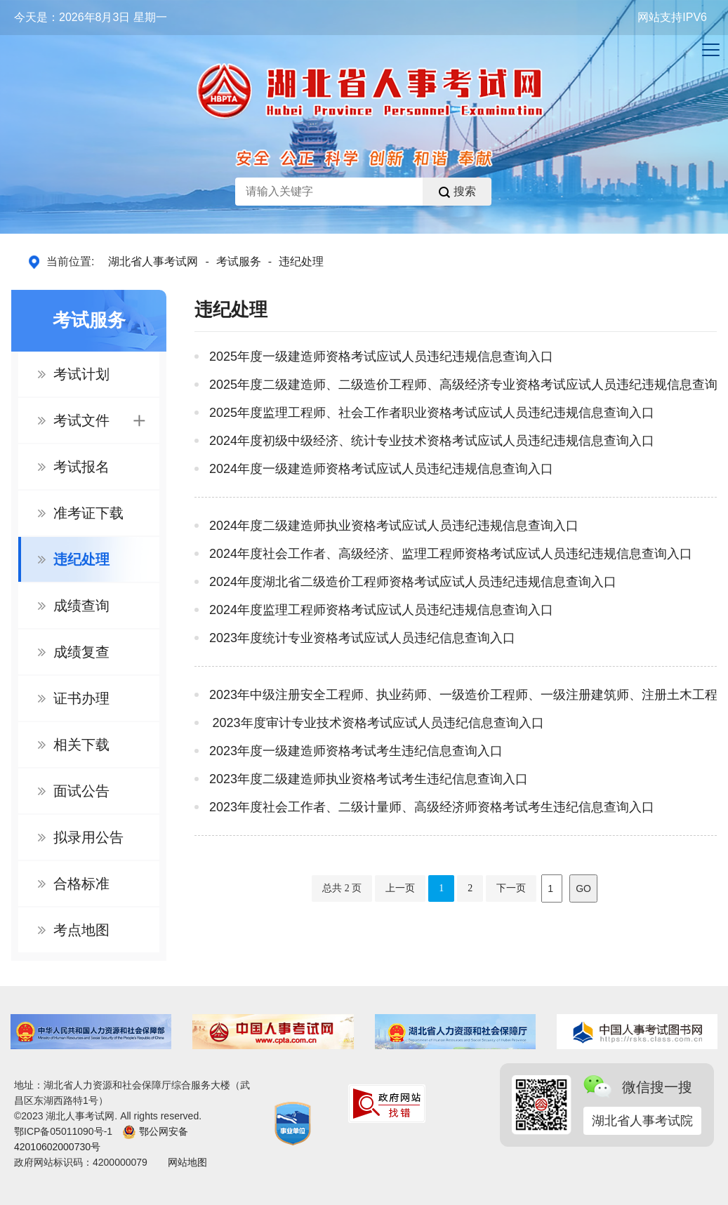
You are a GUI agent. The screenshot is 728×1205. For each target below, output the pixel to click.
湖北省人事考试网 (153, 261)
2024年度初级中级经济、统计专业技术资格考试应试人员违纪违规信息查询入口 (431, 441)
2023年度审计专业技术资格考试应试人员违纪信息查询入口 (376, 723)
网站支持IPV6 (672, 17)
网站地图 (187, 1162)
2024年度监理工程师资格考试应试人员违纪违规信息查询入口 (381, 610)
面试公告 (81, 791)
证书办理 (81, 698)
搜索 (457, 191)
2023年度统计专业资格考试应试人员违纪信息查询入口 (362, 638)
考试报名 (81, 466)
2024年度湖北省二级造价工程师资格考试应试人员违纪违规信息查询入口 (412, 582)
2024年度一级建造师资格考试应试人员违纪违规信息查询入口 (381, 469)
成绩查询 (81, 605)
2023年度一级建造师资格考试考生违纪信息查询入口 (356, 751)
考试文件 (99, 420)
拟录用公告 (88, 837)
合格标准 (81, 883)
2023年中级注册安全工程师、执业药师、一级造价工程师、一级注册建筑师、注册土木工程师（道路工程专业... (463, 695)
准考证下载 (88, 513)
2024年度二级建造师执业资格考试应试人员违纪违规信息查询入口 (393, 526)
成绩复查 (81, 652)
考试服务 (238, 261)
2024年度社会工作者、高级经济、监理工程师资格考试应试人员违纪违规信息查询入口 (450, 554)
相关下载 (81, 744)
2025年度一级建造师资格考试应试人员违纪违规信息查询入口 (381, 356)
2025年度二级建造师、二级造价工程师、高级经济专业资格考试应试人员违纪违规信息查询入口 (463, 385)
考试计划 (81, 374)
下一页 (511, 888)
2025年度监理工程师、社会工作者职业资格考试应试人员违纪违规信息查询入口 (431, 413)
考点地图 (81, 930)
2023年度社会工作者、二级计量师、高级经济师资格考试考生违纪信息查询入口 (431, 807)
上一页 (400, 888)
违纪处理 (301, 261)
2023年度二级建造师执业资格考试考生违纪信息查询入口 (368, 779)
